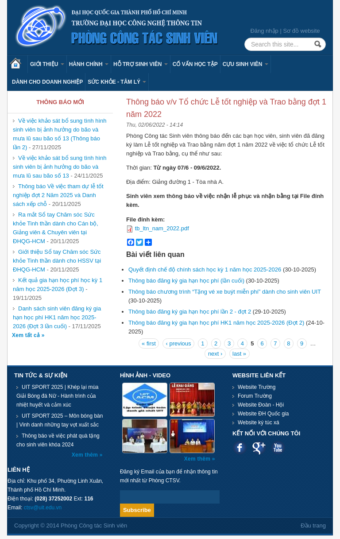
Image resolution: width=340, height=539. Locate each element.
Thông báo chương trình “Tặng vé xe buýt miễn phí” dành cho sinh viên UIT (224, 291)
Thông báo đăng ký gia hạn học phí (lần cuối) (186, 280)
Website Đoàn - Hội (261, 405)
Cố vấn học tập (195, 64)
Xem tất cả (27, 335)
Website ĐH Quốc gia (263, 414)
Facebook (239, 447)
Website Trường (256, 387)
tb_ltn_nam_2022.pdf (162, 228)
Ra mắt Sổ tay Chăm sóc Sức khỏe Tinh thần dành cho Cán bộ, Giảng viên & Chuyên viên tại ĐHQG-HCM (55, 227)
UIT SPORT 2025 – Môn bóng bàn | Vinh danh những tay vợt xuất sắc (59, 420)
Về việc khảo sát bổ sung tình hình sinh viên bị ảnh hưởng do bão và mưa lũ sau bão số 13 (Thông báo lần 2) (60, 134)
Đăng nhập (264, 30)
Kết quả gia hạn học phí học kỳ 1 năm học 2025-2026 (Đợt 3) (57, 284)
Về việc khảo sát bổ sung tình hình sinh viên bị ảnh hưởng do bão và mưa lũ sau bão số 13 (60, 167)
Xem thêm (86, 455)
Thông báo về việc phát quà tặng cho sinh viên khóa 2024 (58, 440)
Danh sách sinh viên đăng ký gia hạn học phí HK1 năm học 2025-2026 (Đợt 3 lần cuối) (57, 317)
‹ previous (178, 343)
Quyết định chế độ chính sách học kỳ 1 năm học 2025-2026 (204, 269)
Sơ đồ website (301, 30)
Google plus (258, 447)
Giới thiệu (47, 64)
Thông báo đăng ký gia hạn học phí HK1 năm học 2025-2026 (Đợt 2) (216, 322)
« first (149, 343)
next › (215, 353)
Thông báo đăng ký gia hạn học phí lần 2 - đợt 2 (189, 311)
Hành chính (88, 64)
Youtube (277, 447)
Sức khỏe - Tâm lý (117, 82)
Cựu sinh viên (245, 64)
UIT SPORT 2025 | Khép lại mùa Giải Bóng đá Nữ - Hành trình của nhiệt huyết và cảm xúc (57, 396)
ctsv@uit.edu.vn (43, 507)
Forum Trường (255, 396)
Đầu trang (313, 525)
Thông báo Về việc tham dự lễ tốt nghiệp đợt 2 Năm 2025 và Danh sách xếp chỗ (58, 195)
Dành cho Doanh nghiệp (47, 82)
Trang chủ (18, 64)
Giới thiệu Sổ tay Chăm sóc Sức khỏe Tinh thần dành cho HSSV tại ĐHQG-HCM (57, 260)
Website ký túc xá (258, 422)
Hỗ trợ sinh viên (140, 64)
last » (239, 353)
